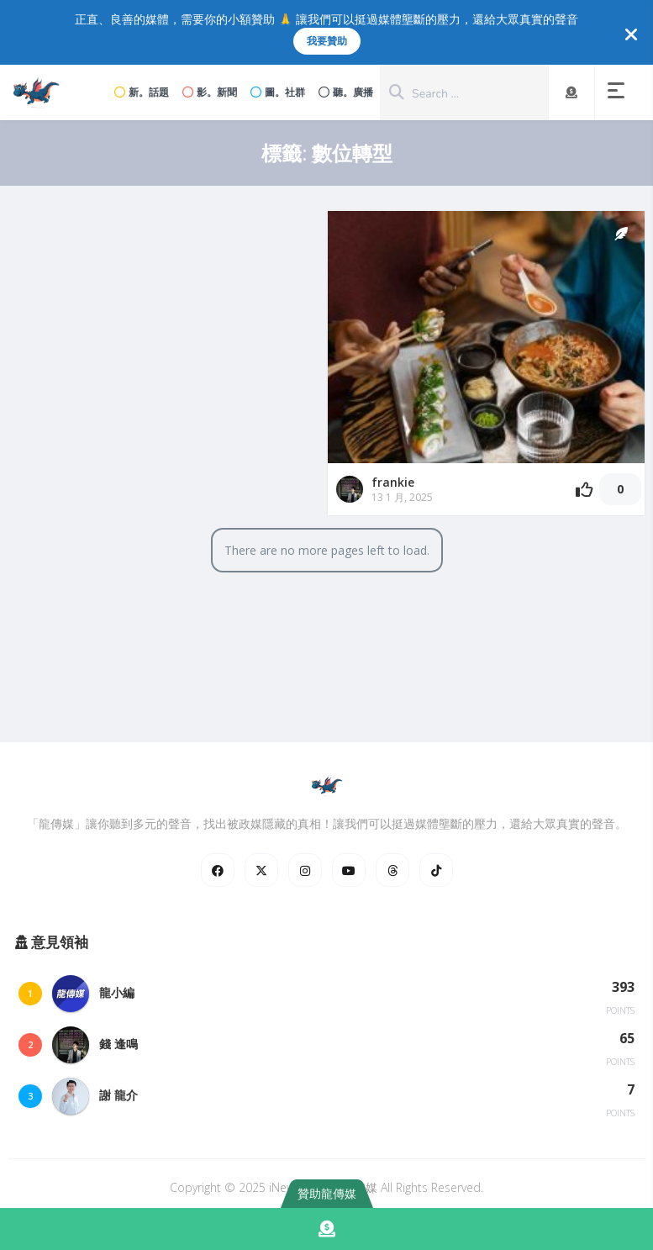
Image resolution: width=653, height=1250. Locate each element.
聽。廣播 (346, 92)
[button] (619, 92)
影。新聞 (209, 92)
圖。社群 (277, 92)
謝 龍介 (118, 1095)
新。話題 (141, 92)
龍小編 (116, 992)
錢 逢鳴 (118, 1044)
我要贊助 (327, 41)
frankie (392, 482)
